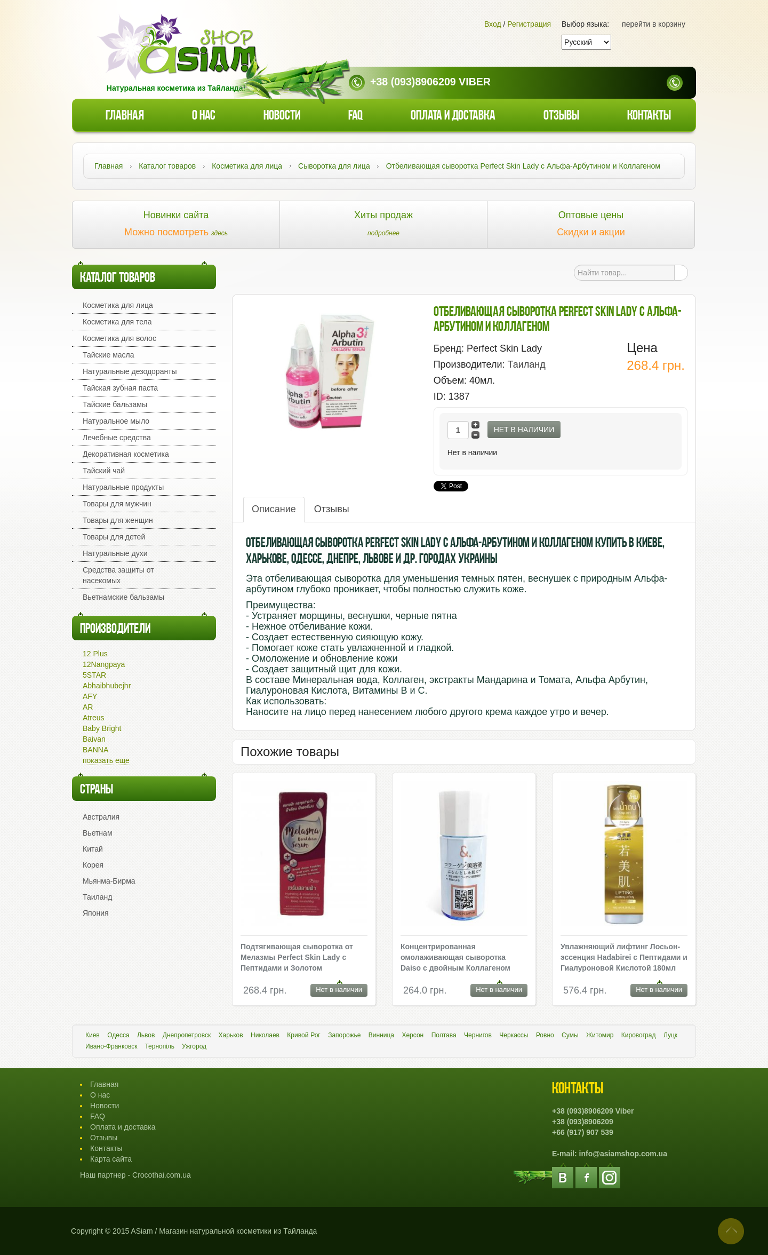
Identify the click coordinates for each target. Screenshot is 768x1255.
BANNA (95, 749)
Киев (92, 1035)
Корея (93, 865)
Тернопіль (159, 1046)
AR (88, 707)
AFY (90, 696)
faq (355, 116)
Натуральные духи (115, 553)
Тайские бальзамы (115, 404)
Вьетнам (98, 833)
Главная (125, 116)
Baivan (94, 739)
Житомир (599, 1035)
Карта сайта (111, 1159)
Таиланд (97, 897)
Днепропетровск (187, 1035)
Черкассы (513, 1035)
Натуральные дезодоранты (130, 371)
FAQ (97, 1116)
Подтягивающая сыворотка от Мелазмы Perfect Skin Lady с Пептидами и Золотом (297, 957)
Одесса (118, 1035)
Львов (146, 1035)
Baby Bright (102, 728)
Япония (96, 913)
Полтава (444, 1035)
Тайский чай (104, 470)
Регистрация (529, 24)
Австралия (101, 817)
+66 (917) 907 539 (582, 1132)
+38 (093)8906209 (582, 1121)
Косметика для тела (117, 321)
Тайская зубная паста (120, 388)
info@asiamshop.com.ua (623, 1153)
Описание (274, 509)
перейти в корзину (653, 24)
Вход (492, 24)
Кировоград (638, 1035)
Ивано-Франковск (111, 1046)
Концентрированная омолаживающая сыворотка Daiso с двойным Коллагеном (455, 957)
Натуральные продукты (123, 487)
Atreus (93, 717)
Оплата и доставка (453, 116)
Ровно (545, 1035)
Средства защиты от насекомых (118, 575)
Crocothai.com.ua (161, 1175)
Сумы (570, 1035)
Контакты (649, 116)
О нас (203, 116)
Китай (93, 849)
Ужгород (194, 1046)
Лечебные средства (117, 437)
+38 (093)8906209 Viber (430, 82)
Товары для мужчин (117, 503)
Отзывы (561, 116)
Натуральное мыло (116, 421)
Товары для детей (114, 537)
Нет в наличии (524, 429)
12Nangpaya (104, 664)
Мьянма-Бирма (109, 881)
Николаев (265, 1035)
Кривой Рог (303, 1035)
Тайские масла (108, 355)
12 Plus (95, 653)
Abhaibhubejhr (107, 685)
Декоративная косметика (126, 454)
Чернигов (478, 1035)
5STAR (94, 675)
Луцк (670, 1035)
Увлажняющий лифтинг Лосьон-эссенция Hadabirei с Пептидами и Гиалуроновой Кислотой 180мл (624, 957)
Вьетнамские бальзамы (123, 597)
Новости (281, 116)
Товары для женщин (118, 520)
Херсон (412, 1035)
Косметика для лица (118, 305)
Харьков (231, 1035)
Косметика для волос (119, 338)
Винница (381, 1035)
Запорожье (344, 1035)
